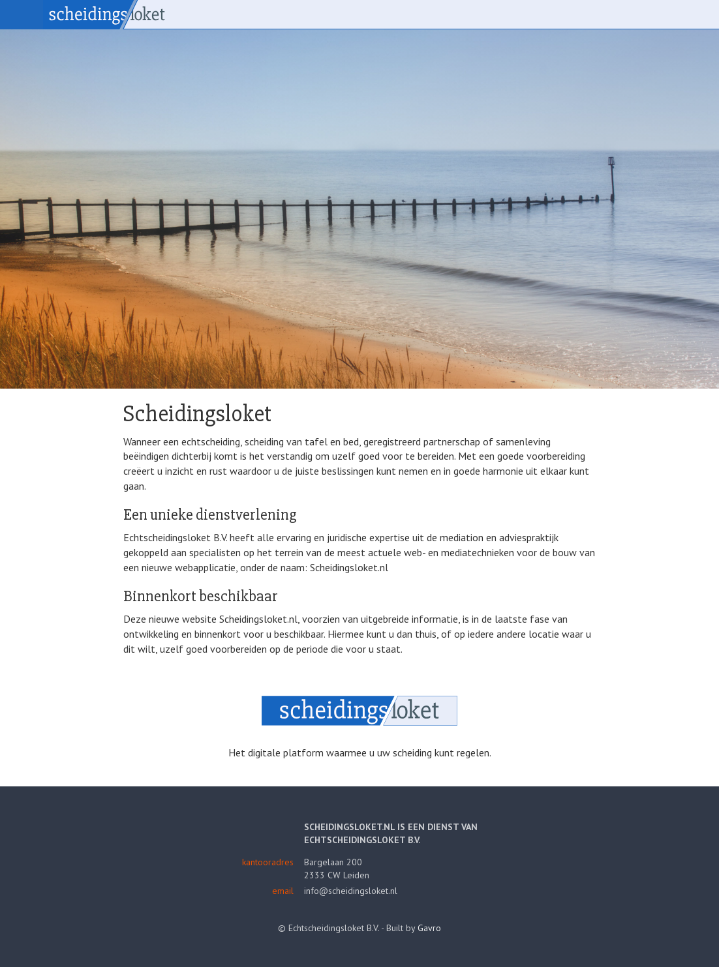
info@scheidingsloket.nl (350, 891)
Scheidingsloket (106, 14)
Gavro (429, 928)
